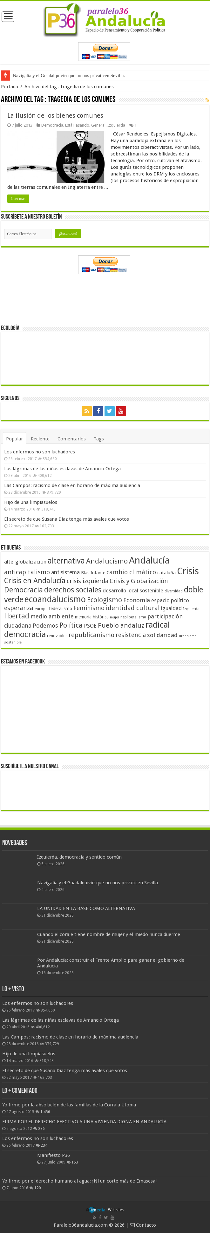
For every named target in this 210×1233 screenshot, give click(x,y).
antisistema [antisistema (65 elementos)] (65, 572)
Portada (9, 86)
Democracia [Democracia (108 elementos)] (23, 589)
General (98, 125)
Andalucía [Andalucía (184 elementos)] (149, 560)
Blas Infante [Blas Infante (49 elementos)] (93, 572)
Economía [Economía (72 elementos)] (136, 600)
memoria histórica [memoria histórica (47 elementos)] (92, 616)
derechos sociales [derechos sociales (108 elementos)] (72, 589)
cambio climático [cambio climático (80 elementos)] (131, 572)
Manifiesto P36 (53, 1155)
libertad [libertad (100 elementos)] (16, 616)
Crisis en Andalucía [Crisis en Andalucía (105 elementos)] (34, 581)
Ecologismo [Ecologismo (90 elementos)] (104, 600)
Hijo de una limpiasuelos (30, 502)
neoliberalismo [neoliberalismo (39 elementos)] (133, 617)
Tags (99, 439)
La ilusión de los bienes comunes (55, 115)
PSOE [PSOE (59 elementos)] (90, 626)
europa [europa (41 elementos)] (41, 609)
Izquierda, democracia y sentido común (79, 857)
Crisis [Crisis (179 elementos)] (188, 571)
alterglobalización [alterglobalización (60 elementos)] (25, 561)
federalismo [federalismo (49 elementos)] (60, 608)
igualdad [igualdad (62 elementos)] (171, 608)
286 (41, 1128)
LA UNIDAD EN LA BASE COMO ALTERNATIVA (86, 908)
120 (37, 1188)
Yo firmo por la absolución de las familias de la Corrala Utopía (69, 1105)
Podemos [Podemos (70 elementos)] (45, 625)
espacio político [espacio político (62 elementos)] (170, 600)
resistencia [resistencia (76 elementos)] (131, 635)
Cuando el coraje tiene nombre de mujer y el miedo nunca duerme (108, 934)
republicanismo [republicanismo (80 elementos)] (91, 635)
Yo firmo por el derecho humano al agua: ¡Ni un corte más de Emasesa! (79, 1181)
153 (74, 1162)
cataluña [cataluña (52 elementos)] (166, 573)
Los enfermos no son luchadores (39, 452)
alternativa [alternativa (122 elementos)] (66, 560)
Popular (14, 439)
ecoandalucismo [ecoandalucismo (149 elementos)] (55, 599)
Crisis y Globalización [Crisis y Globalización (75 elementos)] (139, 581)
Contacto (143, 1225)
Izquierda (116, 125)
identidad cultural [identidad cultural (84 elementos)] (133, 608)
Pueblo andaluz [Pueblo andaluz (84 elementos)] (121, 625)
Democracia (52, 125)
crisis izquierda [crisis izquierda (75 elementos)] (87, 581)
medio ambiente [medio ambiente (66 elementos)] (52, 616)
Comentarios (72, 439)
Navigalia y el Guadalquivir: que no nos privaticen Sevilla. (69, 75)
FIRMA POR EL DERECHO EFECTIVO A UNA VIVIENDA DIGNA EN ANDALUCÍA (84, 1121)
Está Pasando (77, 125)
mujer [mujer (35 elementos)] (114, 617)
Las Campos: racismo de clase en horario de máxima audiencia (72, 485)
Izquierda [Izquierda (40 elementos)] (191, 609)
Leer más (18, 198)
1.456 (45, 1112)
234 (44, 1145)
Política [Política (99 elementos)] (71, 625)
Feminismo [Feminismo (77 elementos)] (89, 608)
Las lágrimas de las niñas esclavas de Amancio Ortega (62, 468)
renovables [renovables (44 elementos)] (57, 635)
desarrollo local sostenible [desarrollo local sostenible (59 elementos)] (133, 591)
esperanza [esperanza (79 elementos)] (18, 608)
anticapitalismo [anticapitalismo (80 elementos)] (27, 572)
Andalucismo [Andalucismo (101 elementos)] (107, 561)
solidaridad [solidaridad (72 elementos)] (162, 635)
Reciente (40, 439)
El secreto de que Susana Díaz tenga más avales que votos (66, 519)
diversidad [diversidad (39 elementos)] (174, 591)
